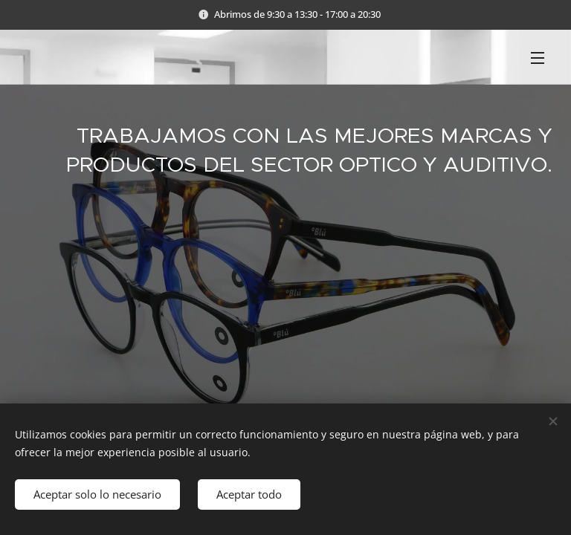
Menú (537, 58)
